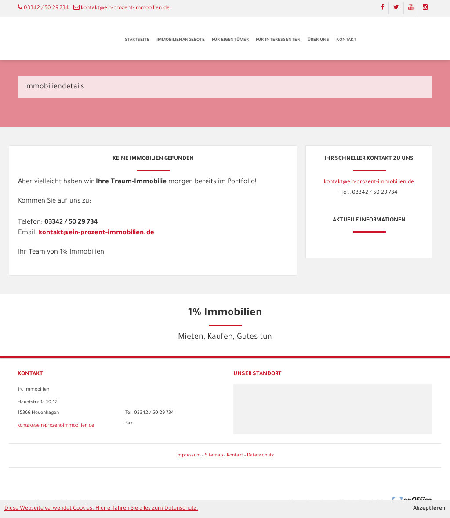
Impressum (188, 455)
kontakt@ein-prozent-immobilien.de (125, 8)
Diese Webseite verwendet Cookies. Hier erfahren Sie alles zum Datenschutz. (101, 509)
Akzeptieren (429, 509)
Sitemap (214, 455)
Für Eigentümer (230, 40)
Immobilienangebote (180, 40)
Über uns (318, 40)
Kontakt (346, 40)
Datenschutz (260, 455)
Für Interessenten (278, 40)
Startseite (137, 40)
